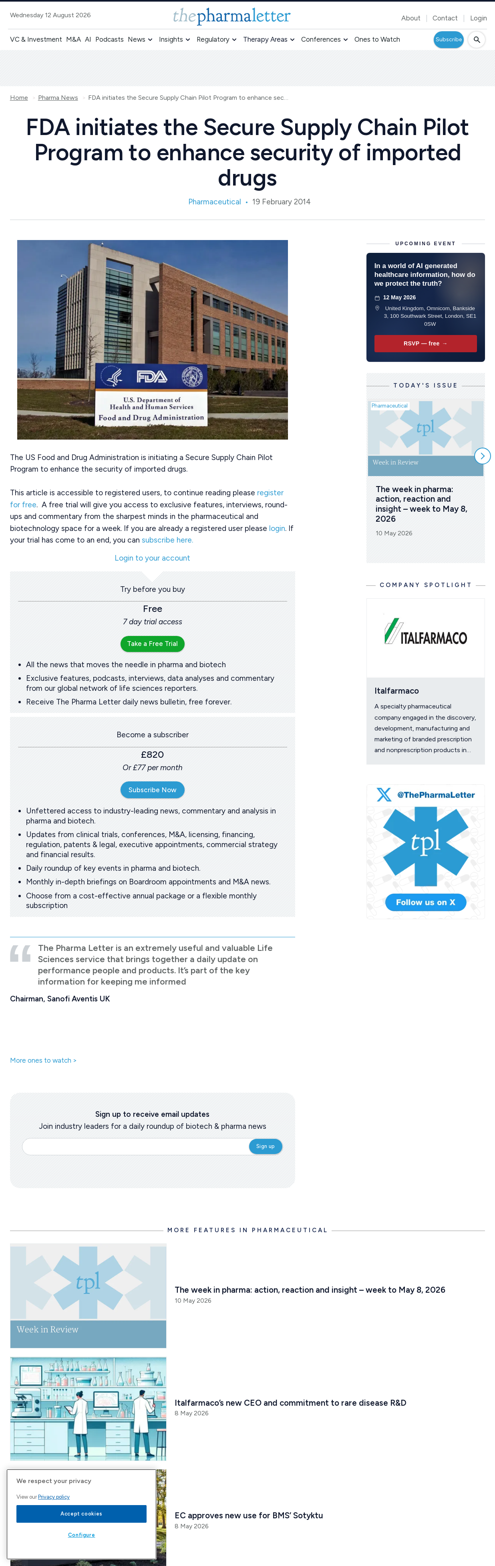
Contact (445, 18)
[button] (150, 39)
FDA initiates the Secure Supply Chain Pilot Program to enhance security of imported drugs (188, 97)
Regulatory (213, 39)
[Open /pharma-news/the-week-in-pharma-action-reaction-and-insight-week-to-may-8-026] (88, 1295)
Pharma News (58, 97)
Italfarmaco (396, 691)
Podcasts (109, 39)
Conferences (321, 39)
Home (19, 97)
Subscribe (449, 39)
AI (88, 39)
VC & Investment (36, 39)
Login (478, 18)
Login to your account (152, 558)
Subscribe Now (153, 790)
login (277, 528)
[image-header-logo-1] (232, 17)
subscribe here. (167, 540)
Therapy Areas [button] (265, 39)
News (136, 39)
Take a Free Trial (152, 644)
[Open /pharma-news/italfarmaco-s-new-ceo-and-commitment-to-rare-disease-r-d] (88, 1408)
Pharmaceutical (214, 201)
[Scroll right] (482, 456)
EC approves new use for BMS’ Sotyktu (249, 1515)
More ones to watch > (43, 1060)
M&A (73, 39)
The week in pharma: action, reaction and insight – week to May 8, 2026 (422, 504)
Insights (171, 39)
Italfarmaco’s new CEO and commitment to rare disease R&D (290, 1403)
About (411, 18)
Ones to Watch (377, 39)
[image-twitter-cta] (425, 851)
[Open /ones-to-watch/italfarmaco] (425, 638)
